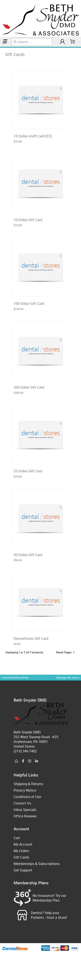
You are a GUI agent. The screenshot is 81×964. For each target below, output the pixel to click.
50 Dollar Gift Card (28, 554)
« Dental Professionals (15, 677)
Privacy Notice (25, 790)
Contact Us (22, 803)
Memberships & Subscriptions (37, 863)
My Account (23, 844)
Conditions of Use (27, 796)
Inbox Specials (25, 809)
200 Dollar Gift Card (29, 387)
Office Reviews (25, 816)
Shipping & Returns (28, 783)
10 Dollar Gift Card (28, 219)
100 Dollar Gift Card (29, 303)
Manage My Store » (68, 677)
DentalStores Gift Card (31, 638)
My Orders (21, 850)
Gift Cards (21, 857)
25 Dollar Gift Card (28, 471)
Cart (17, 837)
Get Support (23, 870)
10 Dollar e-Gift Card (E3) (33, 136)
